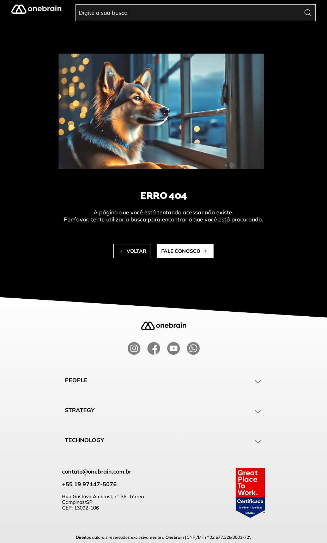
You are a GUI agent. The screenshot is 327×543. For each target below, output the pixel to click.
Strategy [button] (163, 411)
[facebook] (154, 348)
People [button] (163, 381)
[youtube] (173, 348)
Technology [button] (163, 441)
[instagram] (134, 348)
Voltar (132, 251)
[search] (309, 11)
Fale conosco (185, 251)
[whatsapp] (193, 348)
